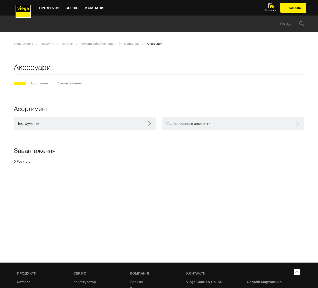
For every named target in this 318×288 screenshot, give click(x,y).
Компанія (139, 273)
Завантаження (70, 83)
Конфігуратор (84, 282)
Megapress (132, 44)
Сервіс (80, 273)
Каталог (67, 44)
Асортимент (40, 83)
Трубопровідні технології (99, 44)
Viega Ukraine (23, 44)
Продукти (47, 44)
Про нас (136, 282)
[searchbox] (155, 23)
